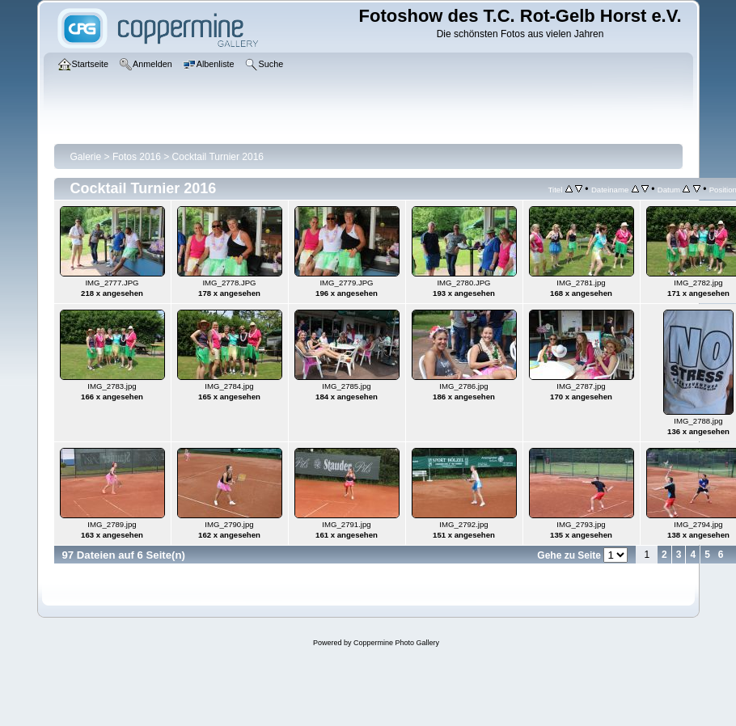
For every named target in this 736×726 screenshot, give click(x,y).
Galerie (86, 157)
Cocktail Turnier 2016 (218, 157)
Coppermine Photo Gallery (396, 643)
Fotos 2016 (136, 157)
